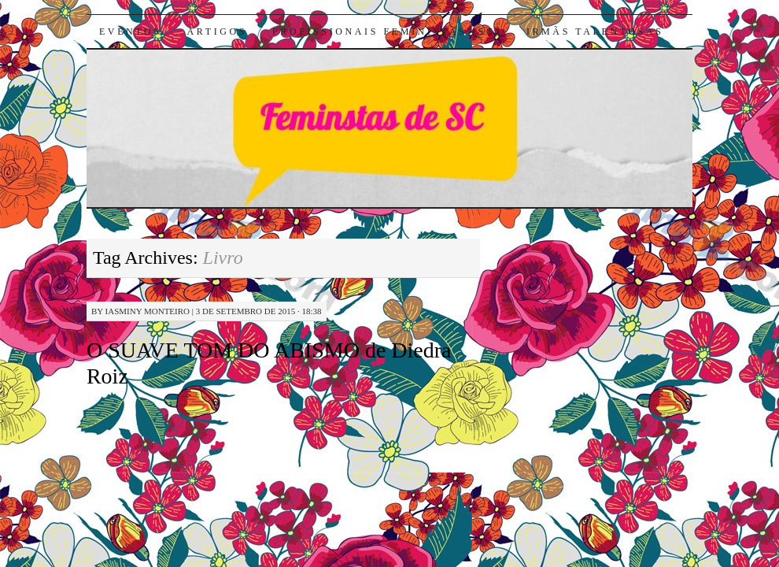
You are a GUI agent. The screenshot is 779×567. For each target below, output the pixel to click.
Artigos (217, 31)
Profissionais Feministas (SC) (386, 31)
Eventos (130, 31)
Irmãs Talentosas (595, 31)
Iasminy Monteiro (147, 311)
